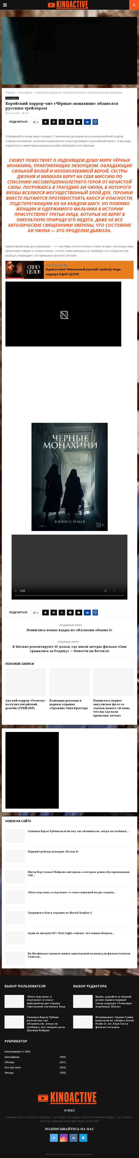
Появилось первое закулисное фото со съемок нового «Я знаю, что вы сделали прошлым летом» (111, 708)
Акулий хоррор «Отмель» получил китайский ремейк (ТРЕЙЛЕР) (25, 704)
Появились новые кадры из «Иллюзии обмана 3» (69, 630)
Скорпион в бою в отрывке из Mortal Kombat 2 (60, 912)
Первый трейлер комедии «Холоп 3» (53, 851)
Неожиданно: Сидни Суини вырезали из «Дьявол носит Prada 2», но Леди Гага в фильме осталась (114, 1022)
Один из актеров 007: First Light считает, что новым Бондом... (71, 933)
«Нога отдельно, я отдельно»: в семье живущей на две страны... (72, 892)
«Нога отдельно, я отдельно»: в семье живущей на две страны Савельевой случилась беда (46, 1001)
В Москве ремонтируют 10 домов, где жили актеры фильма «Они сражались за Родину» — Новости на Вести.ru (69, 648)
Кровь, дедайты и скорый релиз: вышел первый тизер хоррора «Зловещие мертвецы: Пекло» (113, 1001)
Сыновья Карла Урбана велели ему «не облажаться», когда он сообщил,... (78, 831)
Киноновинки (13, 1051)
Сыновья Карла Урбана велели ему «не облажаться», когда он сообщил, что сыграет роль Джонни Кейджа (46, 1024)
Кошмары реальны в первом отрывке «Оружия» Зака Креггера (68, 704)
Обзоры (9, 1062)
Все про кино (13, 1067)
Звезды (9, 1072)
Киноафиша (12, 98)
